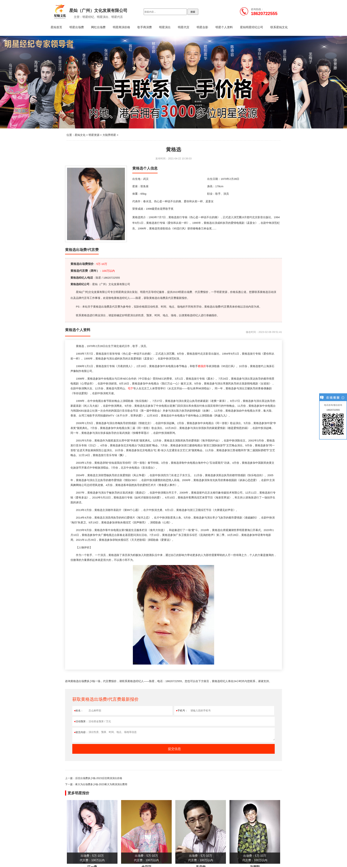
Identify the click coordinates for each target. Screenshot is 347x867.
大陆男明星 (109, 134)
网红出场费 (98, 27)
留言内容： (81, 732)
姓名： (78, 710)
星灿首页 (56, 27)
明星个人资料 (224, 27)
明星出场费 (76, 27)
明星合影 (202, 27)
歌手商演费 (144, 27)
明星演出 (165, 27)
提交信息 (174, 749)
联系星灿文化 (279, 27)
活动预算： (81, 721)
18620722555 (333, 410)
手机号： (182, 710)
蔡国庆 (202, 366)
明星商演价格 (121, 27)
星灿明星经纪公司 (251, 27)
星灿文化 (80, 134)
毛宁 (130, 388)
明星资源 (94, 134)
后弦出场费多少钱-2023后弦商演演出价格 (98, 778)
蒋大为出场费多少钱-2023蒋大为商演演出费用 (101, 784)
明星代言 (183, 27)
